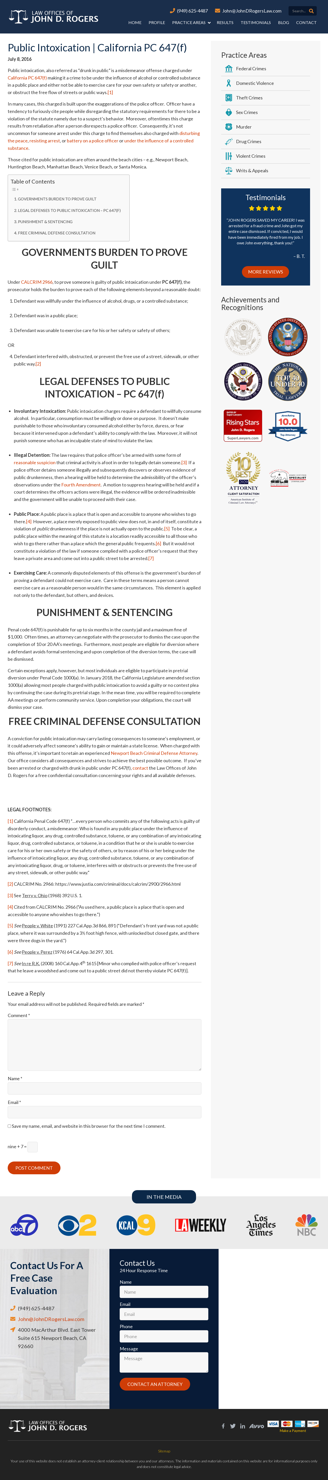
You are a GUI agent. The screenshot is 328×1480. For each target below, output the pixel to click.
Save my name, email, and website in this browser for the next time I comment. (89, 1126)
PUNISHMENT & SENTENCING (45, 221)
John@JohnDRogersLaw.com (251, 11)
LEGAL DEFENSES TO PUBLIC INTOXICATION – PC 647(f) (69, 210)
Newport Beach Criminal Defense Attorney (154, 753)
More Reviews (265, 272)
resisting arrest (44, 140)
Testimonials (256, 22)
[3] (184, 462)
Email (14, 1102)
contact (140, 768)
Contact (306, 22)
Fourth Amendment (81, 484)
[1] (110, 92)
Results (225, 22)
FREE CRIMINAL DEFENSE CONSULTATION (56, 233)
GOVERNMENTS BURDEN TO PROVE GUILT (57, 199)
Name (15, 1078)
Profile (157, 22)
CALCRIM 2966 (37, 282)
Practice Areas (189, 22)
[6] (158, 543)
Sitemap (164, 1451)
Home (134, 22)
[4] (29, 521)
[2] (38, 364)
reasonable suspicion (35, 462)
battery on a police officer (92, 140)
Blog (283, 22)
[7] (151, 558)
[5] (167, 528)
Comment (19, 1015)
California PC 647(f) (27, 78)
